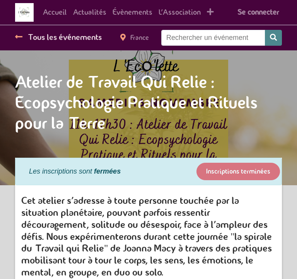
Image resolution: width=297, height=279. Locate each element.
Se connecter (258, 12)
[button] (210, 12)
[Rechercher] (273, 38)
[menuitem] (55, 12)
